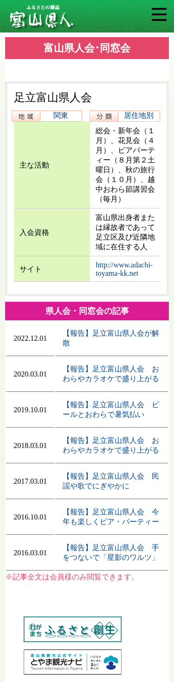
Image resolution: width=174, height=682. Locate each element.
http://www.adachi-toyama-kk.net (124, 269)
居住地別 (139, 115)
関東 (60, 115)
